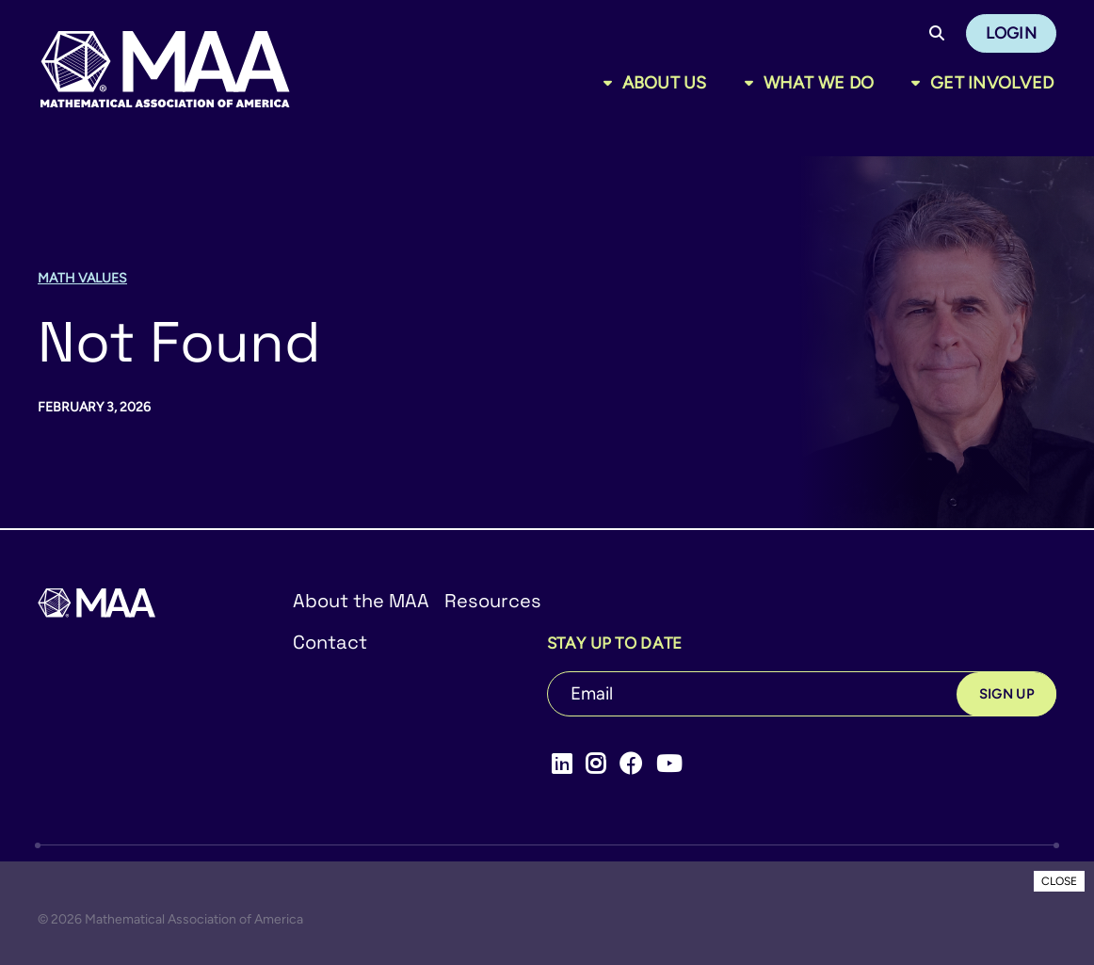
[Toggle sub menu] (611, 82)
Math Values (82, 278)
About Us (664, 82)
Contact (330, 642)
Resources (492, 600)
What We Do (819, 82)
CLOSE (1059, 881)
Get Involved (992, 82)
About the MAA (361, 600)
